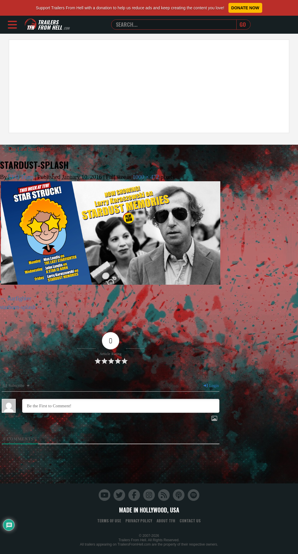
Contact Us (190, 520)
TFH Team (20, 177)
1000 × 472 (145, 177)
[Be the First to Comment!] (120, 406)
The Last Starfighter (28, 149)
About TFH (166, 520)
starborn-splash (18, 307)
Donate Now (245, 8)
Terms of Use (109, 520)
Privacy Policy (138, 520)
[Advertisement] (149, 86)
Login (211, 385)
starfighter (19, 298)
